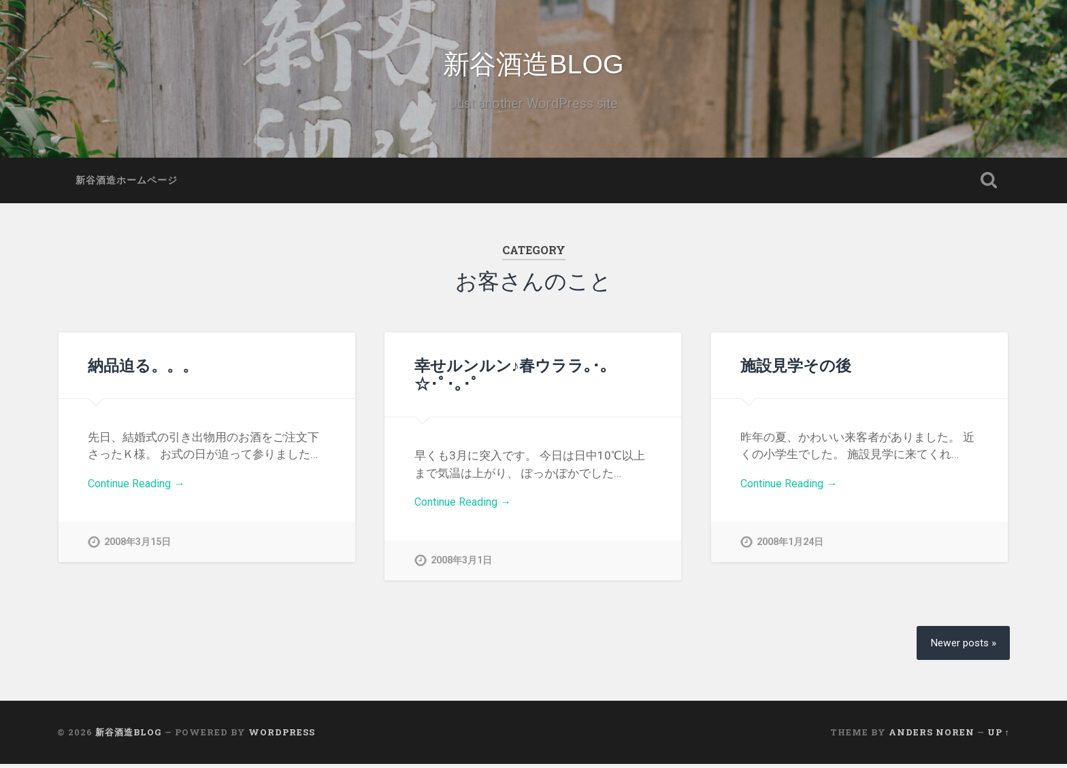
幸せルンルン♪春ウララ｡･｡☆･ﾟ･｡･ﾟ (511, 377)
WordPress (281, 736)
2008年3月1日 (461, 565)
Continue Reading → (140, 488)
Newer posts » (960, 646)
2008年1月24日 (790, 547)
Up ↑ (998, 736)
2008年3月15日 (137, 547)
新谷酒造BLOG (534, 66)
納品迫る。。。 (143, 368)
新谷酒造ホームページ (127, 183)
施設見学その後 (795, 368)
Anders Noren (931, 736)
